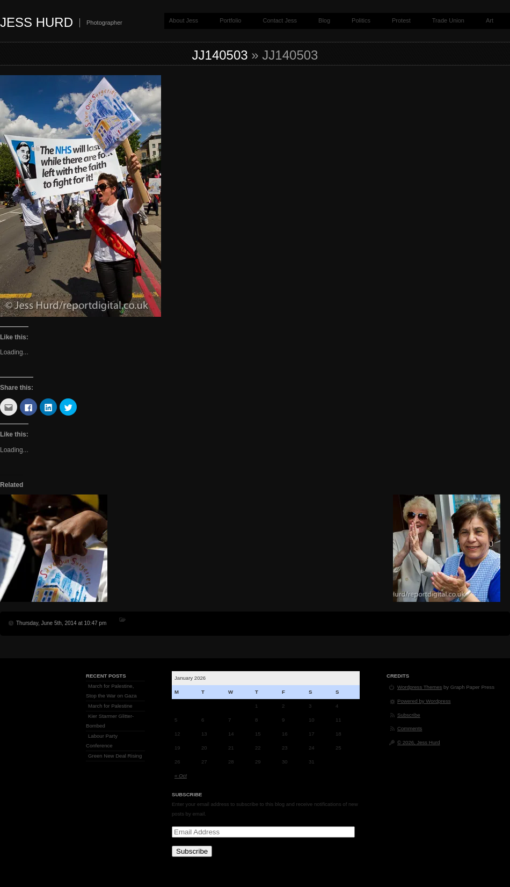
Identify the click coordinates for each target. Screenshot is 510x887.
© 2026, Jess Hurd (418, 742)
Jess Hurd (36, 22)
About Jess (183, 20)
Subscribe (192, 851)
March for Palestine (110, 706)
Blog (324, 20)
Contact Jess (280, 20)
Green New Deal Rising (115, 756)
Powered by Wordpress (424, 701)
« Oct (180, 776)
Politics (361, 20)
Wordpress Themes (419, 687)
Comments (409, 728)
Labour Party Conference (102, 740)
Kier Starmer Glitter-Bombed (110, 721)
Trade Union (448, 20)
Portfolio (230, 20)
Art (489, 20)
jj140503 (220, 55)
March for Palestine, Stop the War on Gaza (111, 691)
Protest (401, 20)
